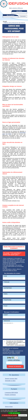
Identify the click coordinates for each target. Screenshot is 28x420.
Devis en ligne (9, 406)
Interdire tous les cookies (9, 415)
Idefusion (14, 3)
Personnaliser (22, 415)
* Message (6, 320)
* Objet (5, 314)
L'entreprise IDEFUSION (11, 392)
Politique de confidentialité (13, 418)
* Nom (5, 276)
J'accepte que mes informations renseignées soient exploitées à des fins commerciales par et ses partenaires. (15, 343)
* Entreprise (7, 288)
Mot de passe (10, 15)
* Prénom (6, 282)
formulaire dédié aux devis (10, 270)
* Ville (5, 305)
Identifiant (19, 11)
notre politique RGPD (14, 353)
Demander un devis (10, 380)
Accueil (5, 21)
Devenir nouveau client (11, 378)
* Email (5, 294)
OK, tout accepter (14, 413)
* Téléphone (7, 300)
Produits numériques (10, 394)
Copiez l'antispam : (14, 360)
